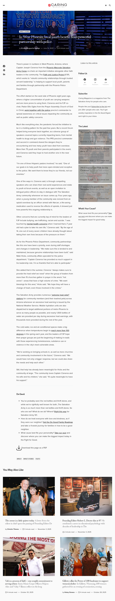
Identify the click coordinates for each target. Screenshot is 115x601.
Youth (38, 459)
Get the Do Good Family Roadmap (58, 422)
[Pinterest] (106, 82)
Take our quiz (60, 432)
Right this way (60, 411)
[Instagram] (95, 82)
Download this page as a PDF (31, 447)
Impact (19, 459)
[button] (4, 5)
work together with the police (37, 110)
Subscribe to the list (99, 106)
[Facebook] (85, 82)
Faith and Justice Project (54, 74)
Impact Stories (25, 31)
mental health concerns (37, 223)
